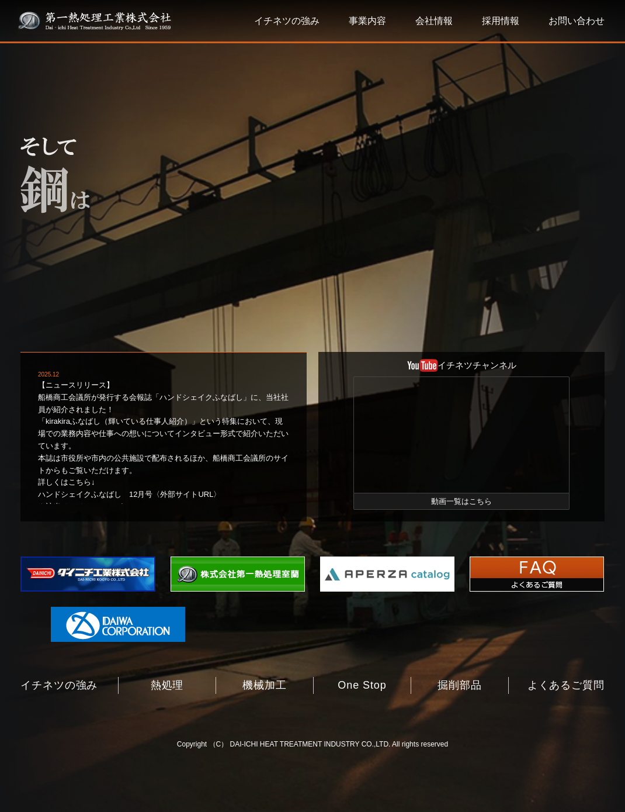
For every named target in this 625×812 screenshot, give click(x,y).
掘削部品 (460, 685)
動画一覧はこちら (461, 501)
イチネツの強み (287, 21)
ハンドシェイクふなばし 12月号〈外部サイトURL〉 (129, 494)
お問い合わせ (576, 21)
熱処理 (167, 685)
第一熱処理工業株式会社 (95, 20)
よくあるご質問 (566, 685)
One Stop (362, 685)
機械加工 (264, 685)
